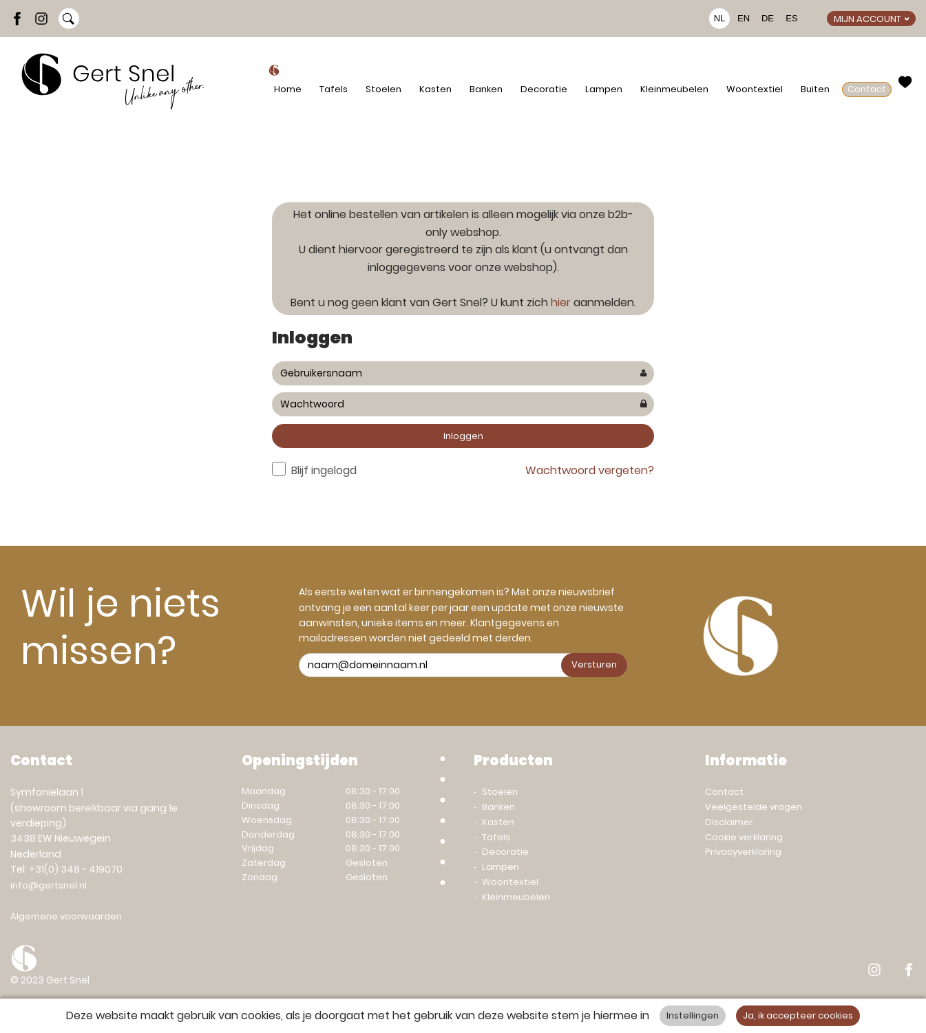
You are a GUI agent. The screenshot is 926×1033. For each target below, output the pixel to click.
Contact (867, 89)
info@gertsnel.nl (48, 885)
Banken (486, 89)
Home (288, 89)
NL (720, 18)
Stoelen (383, 89)
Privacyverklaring (743, 851)
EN (743, 18)
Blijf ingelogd (324, 470)
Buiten (815, 89)
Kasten (435, 89)
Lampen (603, 89)
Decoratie (543, 89)
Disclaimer (729, 822)
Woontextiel (754, 89)
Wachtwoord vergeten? (589, 470)
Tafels (333, 89)
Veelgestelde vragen (753, 806)
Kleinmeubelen (674, 89)
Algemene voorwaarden (66, 916)
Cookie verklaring (744, 837)
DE (767, 18)
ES (791, 18)
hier (561, 302)
